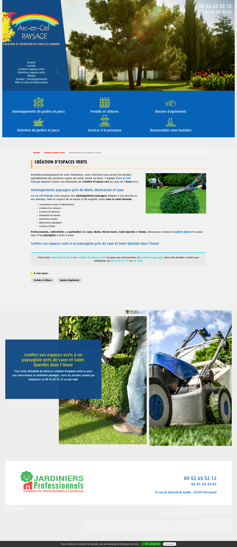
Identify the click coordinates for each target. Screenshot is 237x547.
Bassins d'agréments (69, 290)
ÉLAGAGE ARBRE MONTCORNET (105, 538)
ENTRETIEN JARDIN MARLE (109, 533)
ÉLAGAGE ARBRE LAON (162, 536)
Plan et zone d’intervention (31, 82)
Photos (31, 75)
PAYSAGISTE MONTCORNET (165, 531)
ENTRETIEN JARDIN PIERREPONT (209, 531)
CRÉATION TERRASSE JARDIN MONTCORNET (136, 536)
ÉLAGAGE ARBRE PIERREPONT (183, 536)
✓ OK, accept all (151, 544)
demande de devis (43, 392)
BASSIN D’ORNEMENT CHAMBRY (179, 538)
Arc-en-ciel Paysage (225, 522)
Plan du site (213, 522)
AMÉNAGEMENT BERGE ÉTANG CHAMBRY (172, 540)
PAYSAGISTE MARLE (145, 531)
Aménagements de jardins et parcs (108, 520)
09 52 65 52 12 (215, 6)
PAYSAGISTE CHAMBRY (128, 531)
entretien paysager (25, 400)
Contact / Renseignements (31, 79)
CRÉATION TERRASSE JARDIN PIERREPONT (192, 533)
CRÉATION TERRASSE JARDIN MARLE (104, 536)
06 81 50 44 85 (218, 12)
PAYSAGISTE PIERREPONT (108, 531)
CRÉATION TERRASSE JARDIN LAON (161, 533)
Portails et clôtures (43, 290)
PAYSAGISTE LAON (90, 531)
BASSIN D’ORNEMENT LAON (128, 538)
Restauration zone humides (196, 520)
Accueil (31, 62)
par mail (62, 404)
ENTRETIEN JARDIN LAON (186, 531)
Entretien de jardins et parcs (159, 520)
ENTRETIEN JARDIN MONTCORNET (133, 533)
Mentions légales (184, 522)
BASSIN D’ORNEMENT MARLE (203, 538)
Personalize (169, 544)
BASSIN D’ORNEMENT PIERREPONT (153, 538)
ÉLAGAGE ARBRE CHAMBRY (207, 536)
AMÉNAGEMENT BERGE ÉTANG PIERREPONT (139, 540)
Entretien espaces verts (38, 72)
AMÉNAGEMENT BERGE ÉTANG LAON (108, 540)
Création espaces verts (38, 69)
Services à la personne (178, 520)
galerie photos (183, 241)
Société (31, 65)
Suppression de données (199, 522)
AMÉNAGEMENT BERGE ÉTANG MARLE (204, 540)
